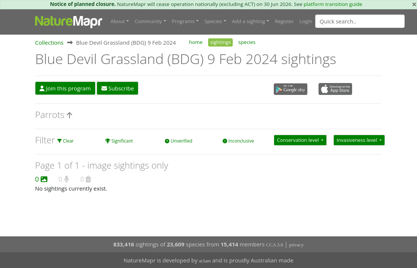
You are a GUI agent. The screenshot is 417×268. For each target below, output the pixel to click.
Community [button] (148, 21)
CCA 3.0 (274, 245)
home (196, 42)
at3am (205, 261)
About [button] (118, 21)
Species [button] (213, 21)
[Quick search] (360, 21)
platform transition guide (333, 4)
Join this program (65, 88)
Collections (49, 42)
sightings (220, 42)
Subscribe (117, 88)
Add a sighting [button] (248, 21)
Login (306, 21)
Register (284, 21)
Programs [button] (183, 21)
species (246, 42)
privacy (296, 245)
